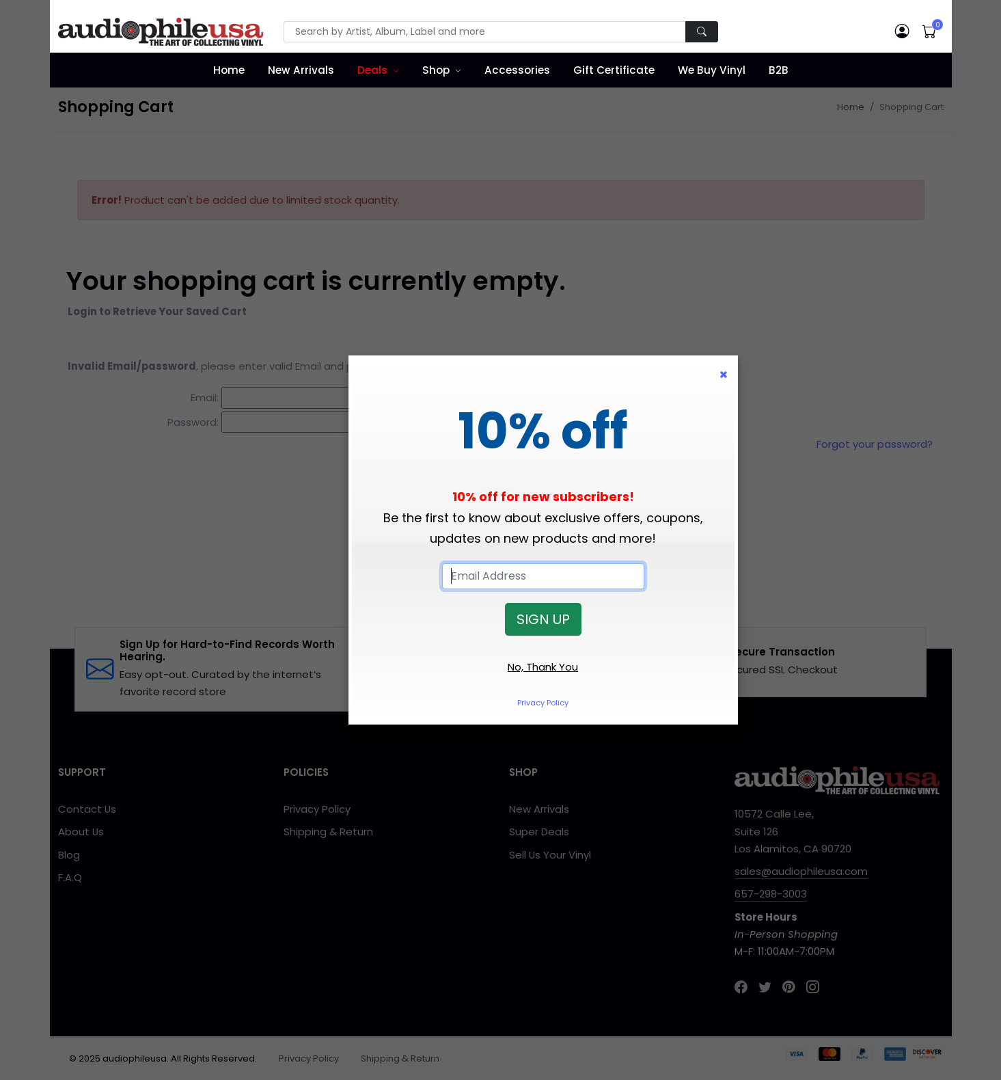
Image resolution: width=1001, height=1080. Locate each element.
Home (229, 70)
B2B (779, 70)
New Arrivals (301, 70)
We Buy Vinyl (711, 70)
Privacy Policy (542, 702)
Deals (372, 70)
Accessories (517, 70)
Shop (436, 70)
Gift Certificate (614, 70)
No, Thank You (543, 667)
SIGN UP (543, 619)
